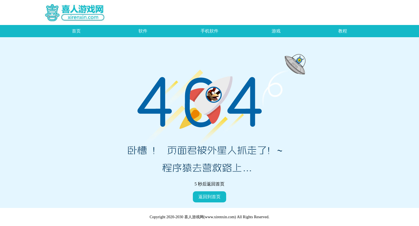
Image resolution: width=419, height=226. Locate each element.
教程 (342, 31)
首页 (76, 31)
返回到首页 (209, 196)
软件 (142, 31)
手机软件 (209, 31)
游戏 (276, 31)
